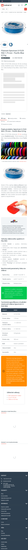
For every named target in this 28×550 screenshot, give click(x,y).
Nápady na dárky (5, 500)
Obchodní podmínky (5, 513)
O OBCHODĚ (4, 519)
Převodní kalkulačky (5, 535)
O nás (2, 522)
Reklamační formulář (5, 515)
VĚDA (2, 527)
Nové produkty (4, 496)
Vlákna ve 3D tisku (13, 399)
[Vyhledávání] (19, 9)
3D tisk (19, 134)
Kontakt (3, 475)
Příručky (3, 533)
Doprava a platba (5, 507)
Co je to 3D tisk (12, 397)
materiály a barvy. (22, 161)
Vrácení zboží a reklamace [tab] (14, 121)
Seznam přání (4, 548)
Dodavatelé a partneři (6, 509)
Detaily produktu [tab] (12, 118)
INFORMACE (4, 503)
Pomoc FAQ (3, 511)
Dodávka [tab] (23, 118)
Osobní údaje (4, 542)
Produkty (4, 490)
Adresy (2, 544)
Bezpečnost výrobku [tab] (6, 124)
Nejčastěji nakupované (6, 498)
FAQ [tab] (3, 121)
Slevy (2, 493)
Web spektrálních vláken (14, 395)
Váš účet (3, 538)
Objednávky (3, 546)
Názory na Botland (5, 524)
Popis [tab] (3, 118)
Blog (2, 531)
